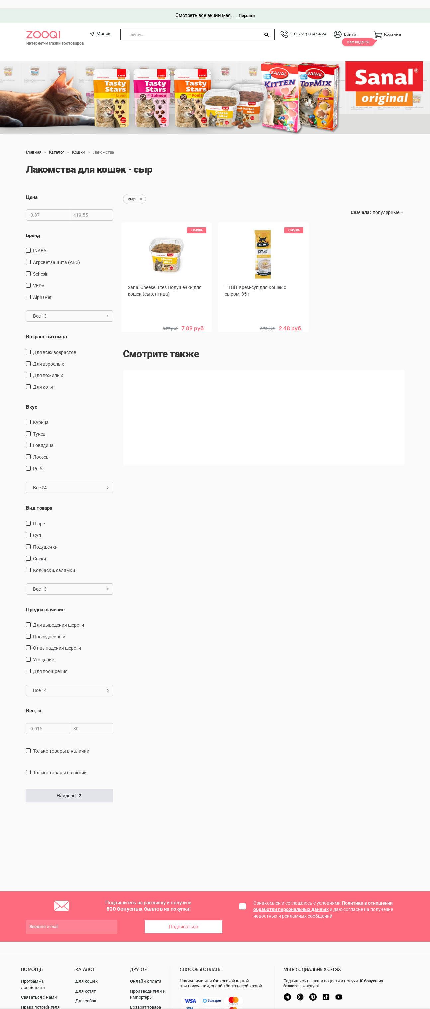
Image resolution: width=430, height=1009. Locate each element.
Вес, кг (34, 703)
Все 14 (71, 682)
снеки (39, 550)
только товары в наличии (61, 742)
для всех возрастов (54, 344)
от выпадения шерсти (57, 639)
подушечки (45, 538)
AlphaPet (42, 289)
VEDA (38, 277)
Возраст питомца (46, 329)
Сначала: (361, 204)
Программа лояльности (33, 984)
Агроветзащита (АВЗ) (56, 254)
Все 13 (71, 308)
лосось (41, 448)
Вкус (31, 399)
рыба (39, 460)
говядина (43, 437)
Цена (32, 189)
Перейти (246, 7)
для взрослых (48, 355)
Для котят (85, 991)
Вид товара (39, 500)
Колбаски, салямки (54, 562)
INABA (39, 242)
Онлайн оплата (145, 981)
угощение (43, 651)
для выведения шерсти (58, 616)
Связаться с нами (39, 997)
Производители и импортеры (148, 994)
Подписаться (183, 918)
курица (41, 414)
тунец (39, 425)
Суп (37, 527)
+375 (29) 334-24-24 (308, 25)
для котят (44, 378)
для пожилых (48, 367)
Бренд (33, 227)
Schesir (40, 266)
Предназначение (45, 601)
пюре (39, 515)
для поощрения (50, 663)
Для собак (85, 1000)
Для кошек (86, 981)
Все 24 (71, 479)
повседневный (49, 628)
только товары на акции (60, 764)
